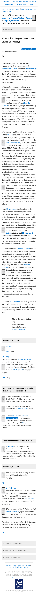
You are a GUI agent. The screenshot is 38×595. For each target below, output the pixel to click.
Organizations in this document (16, 550)
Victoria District (13, 143)
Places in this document (13, 557)
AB (7, 351)
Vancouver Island (24, 359)
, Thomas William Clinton (17, 18)
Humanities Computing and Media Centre (18, 565)
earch (31, 4)
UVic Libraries (13, 567)
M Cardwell (15, 301)
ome (4, 1)
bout (8, 1)
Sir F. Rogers (6, 356)
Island (10, 135)
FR (3, 483)
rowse (25, 1)
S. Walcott (24, 416)
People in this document (13, 543)
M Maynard (11, 209)
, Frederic (11, 21)
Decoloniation (16, 1)
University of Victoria (23, 567)
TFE (3, 377)
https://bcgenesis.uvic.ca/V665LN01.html (18, 577)
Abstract (8, 29)
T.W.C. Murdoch (18, 330)
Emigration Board (28, 49)
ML (3, 9)
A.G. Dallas (15, 416)
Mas (12, 4)
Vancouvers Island (9, 69)
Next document (26, 9)
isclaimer (18, 4)
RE (3, 532)
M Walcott (29, 498)
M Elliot (9, 346)
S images (33, 1)
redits (25, 4)
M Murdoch (18, 370)
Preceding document (13, 9)
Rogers (10, 446)
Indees (7, 4)
